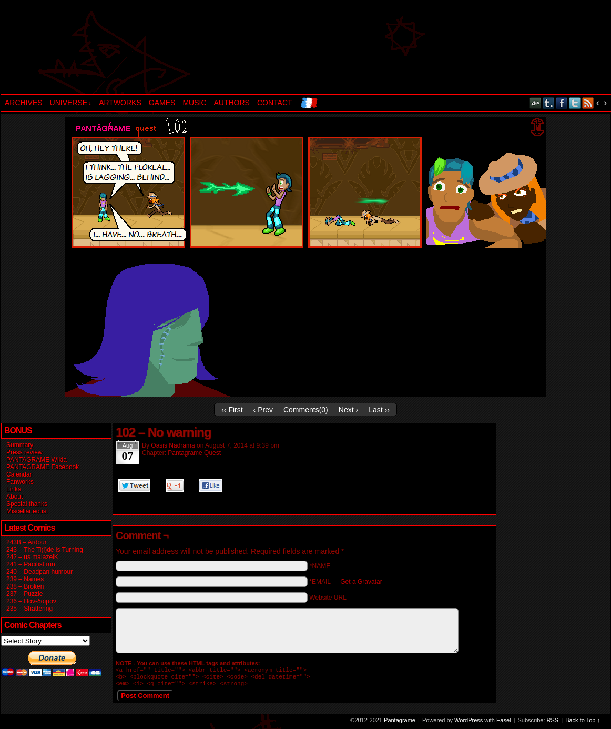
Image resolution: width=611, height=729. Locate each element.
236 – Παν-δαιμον (31, 601)
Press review (24, 452)
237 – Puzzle (24, 594)
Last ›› (379, 410)
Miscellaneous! (27, 511)
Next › (348, 410)
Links (13, 489)
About (14, 496)
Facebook (561, 102)
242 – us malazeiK (32, 557)
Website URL (327, 597)
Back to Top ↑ (582, 723)
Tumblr (548, 102)
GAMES (162, 102)
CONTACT (274, 102)
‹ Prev (263, 410)
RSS (588, 102)
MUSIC (194, 102)
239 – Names (25, 579)
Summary (19, 445)
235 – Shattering (29, 608)
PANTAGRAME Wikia (36, 459)
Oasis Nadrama (173, 445)
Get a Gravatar (361, 581)
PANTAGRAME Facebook (42, 467)
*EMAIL (345, 581)
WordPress (468, 723)
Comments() (305, 410)
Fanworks (20, 481)
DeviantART (535, 102)
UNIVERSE (70, 102)
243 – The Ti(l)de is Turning (44, 549)
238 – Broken (25, 586)
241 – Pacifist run (30, 564)
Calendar (19, 474)
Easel (503, 723)
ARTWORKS (120, 102)
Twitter (575, 102)
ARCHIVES (24, 102)
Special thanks (26, 504)
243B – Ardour (26, 542)
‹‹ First (231, 410)
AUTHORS (232, 102)
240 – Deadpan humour (39, 571)
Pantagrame (181, 48)
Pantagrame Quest (194, 453)
